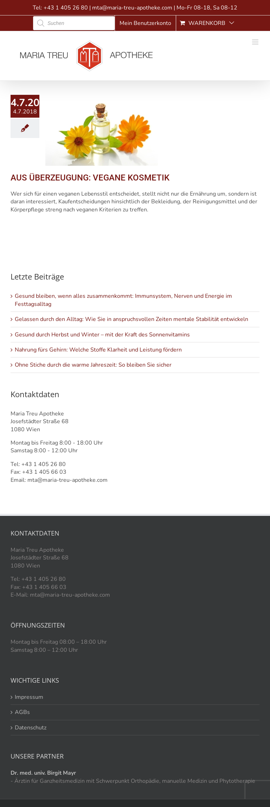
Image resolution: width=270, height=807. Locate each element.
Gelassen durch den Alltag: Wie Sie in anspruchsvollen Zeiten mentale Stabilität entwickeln (131, 319)
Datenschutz (30, 727)
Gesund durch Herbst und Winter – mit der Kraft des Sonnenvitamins (102, 335)
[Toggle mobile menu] (255, 42)
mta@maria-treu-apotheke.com (132, 8)
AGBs (22, 712)
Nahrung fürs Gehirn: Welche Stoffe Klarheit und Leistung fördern (98, 350)
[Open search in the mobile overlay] (74, 23)
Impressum (29, 697)
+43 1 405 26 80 (66, 8)
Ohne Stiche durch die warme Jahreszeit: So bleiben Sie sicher (93, 365)
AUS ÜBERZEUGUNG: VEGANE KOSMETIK (90, 178)
